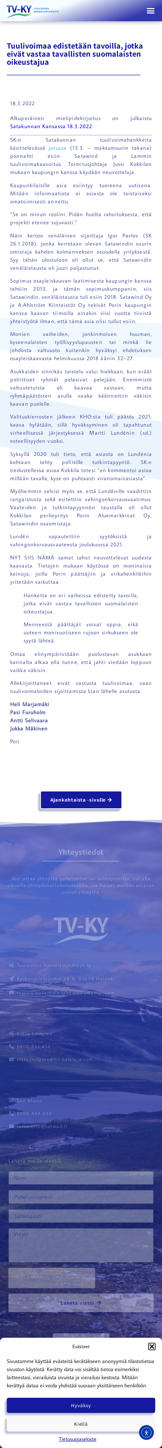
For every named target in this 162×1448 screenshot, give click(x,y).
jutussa (59, 147)
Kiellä (81, 1424)
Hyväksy (81, 1405)
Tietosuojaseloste (77, 1439)
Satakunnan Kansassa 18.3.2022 (51, 126)
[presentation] (51, 1278)
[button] (151, 1346)
